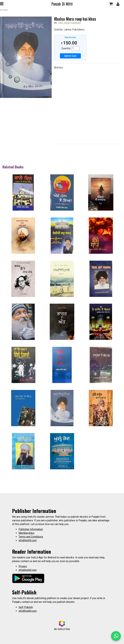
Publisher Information (31, 529)
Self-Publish (26, 607)
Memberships (26, 533)
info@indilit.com (28, 540)
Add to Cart (70, 56)
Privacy (23, 566)
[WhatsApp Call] (116, 636)
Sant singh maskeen (69, 22)
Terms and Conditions (31, 536)
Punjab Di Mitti (62, 4)
